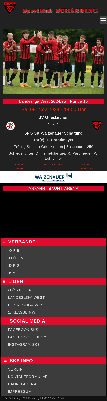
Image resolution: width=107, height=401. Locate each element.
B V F (14, 273)
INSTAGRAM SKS (24, 344)
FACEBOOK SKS (23, 330)
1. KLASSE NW (22, 312)
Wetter (21, 168)
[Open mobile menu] (103, 20)
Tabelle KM (86, 168)
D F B (14, 265)
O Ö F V (16, 258)
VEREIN (15, 369)
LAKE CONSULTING (52, 398)
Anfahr (86, 164)
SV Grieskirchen (53, 164)
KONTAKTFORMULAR (28, 377)
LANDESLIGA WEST (26, 297)
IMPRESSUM (20, 391)
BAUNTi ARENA (22, 384)
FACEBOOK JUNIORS (28, 337)
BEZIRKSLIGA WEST (27, 305)
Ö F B (14, 251)
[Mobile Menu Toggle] (2, 26)
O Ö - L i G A (19, 290)
